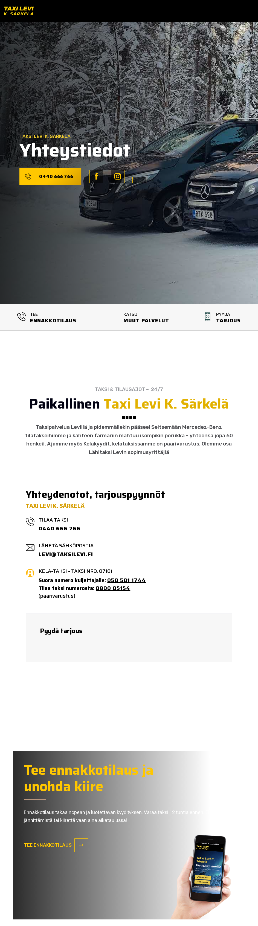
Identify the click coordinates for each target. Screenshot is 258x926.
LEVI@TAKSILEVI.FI (66, 554)
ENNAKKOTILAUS (53, 320)
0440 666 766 (56, 176)
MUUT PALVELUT (146, 320)
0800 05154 (113, 588)
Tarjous (228, 320)
